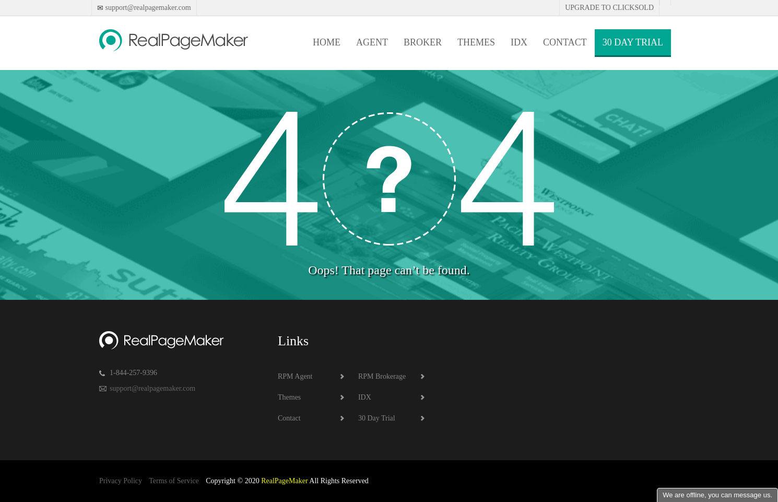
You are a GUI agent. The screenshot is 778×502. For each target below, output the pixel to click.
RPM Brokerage (382, 376)
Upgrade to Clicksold (609, 7)
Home (326, 42)
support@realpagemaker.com (147, 7)
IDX (519, 42)
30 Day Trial (633, 42)
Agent (372, 42)
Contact (565, 42)
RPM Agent (295, 376)
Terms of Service (173, 481)
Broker (423, 42)
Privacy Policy (120, 481)
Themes (476, 42)
